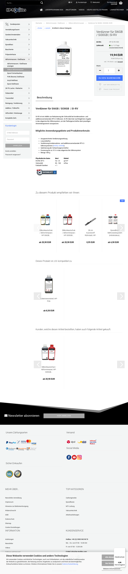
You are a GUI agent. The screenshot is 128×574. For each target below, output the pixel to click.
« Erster (39, 28)
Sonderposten (12, 24)
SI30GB (61, 146)
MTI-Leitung (70, 506)
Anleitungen (71, 10)
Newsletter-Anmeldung (13, 498)
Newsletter (9, 543)
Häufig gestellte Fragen (97, 10)
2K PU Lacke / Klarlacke (13, 88)
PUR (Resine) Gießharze (15, 77)
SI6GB (55, 146)
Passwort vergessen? (13, 155)
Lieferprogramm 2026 (54, 10)
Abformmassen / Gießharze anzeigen (17, 65)
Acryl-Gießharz (12, 80)
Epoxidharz (9, 44)
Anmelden (17, 145)
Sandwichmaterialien (12, 35)
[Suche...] (41, 3)
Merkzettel (95, 2)
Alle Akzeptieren (111, 557)
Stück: (98, 66)
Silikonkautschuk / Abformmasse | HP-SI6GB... (45, 232)
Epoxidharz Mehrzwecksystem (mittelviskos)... (115, 232)
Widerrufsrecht (10, 510)
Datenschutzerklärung (70, 564)
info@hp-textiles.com (79, 552)
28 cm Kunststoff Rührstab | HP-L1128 (90, 233)
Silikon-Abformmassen (15, 69)
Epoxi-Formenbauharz (14, 73)
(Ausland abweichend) (116, 48)
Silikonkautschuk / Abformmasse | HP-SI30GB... (68, 232)
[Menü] (124, 549)
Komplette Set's (10, 118)
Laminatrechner (117, 10)
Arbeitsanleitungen (72, 515)
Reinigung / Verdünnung (13, 103)
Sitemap (8, 523)
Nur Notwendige (111, 563)
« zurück (47, 28)
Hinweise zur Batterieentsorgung (16, 506)
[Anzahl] (109, 70)
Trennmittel (9, 98)
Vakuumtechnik (10, 39)
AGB (6, 515)
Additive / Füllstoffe (12, 108)
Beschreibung (44, 97)
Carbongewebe (71, 498)
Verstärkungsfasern (12, 30)
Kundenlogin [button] (81, 2)
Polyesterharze (10, 54)
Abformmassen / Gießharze (15, 59)
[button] (70, 2)
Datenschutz (9, 519)
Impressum (9, 502)
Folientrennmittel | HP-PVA (48, 300)
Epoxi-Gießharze (13, 84)
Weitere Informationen (111, 569)
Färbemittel (9, 93)
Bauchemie (9, 49)
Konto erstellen (10, 151)
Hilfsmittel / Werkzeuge (13, 113)
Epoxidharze (70, 502)
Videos (81, 10)
